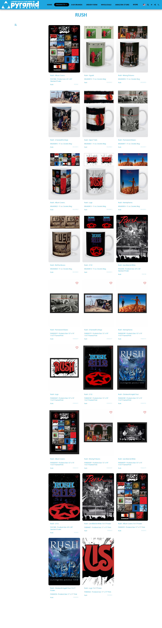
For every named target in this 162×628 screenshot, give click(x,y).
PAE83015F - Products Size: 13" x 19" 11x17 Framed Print (63, 479)
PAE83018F (143, 418)
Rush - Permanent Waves (130, 147)
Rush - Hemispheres (127, 211)
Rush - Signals (91, 82)
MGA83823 (75, 218)
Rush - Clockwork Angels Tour (129, 407)
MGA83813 (109, 218)
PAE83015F (75, 483)
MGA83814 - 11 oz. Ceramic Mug (96, 278)
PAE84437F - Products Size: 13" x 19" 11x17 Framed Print (130, 479)
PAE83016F (109, 415)
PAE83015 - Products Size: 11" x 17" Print (132, 547)
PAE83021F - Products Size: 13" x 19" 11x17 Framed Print (63, 345)
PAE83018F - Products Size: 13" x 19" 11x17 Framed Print (130, 413)
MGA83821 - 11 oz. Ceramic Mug (96, 151)
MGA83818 (143, 89)
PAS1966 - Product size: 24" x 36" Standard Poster (63, 87)
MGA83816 (143, 218)
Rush (52, 92)
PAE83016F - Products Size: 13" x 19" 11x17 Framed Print (97, 410)
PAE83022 (109, 617)
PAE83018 (75, 620)
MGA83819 (109, 89)
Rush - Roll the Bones (60, 274)
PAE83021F (75, 349)
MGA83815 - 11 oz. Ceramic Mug (62, 151)
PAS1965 (75, 548)
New (53, 35)
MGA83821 (109, 155)
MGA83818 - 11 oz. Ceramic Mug (130, 86)
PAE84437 (109, 552)
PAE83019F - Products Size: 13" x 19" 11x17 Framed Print (130, 345)
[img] (64, 55)
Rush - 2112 (90, 274)
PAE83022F (75, 415)
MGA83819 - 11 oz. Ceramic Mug (96, 86)
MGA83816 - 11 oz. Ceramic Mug (130, 215)
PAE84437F (143, 483)
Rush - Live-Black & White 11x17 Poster (96, 541)
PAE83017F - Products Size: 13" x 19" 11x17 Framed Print (97, 345)
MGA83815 (75, 155)
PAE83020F (109, 483)
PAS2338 (143, 284)
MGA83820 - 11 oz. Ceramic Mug (62, 278)
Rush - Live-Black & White (130, 274)
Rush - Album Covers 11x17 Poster (131, 541)
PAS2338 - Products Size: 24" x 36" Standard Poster (131, 279)
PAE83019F (143, 349)
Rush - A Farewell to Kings (62, 147)
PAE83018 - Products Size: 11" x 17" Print (64, 616)
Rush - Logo (89, 211)
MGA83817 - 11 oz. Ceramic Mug (130, 151)
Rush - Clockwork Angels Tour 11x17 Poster (61, 609)
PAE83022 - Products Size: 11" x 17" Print (98, 613)
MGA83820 (75, 282)
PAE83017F (109, 349)
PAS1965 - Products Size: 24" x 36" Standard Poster (63, 544)
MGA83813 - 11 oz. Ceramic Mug (96, 215)
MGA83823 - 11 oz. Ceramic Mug (62, 215)
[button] (148, 5)
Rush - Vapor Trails (93, 147)
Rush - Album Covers (60, 82)
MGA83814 (109, 282)
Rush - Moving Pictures (129, 82)
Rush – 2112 (56, 539)
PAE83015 (143, 552)
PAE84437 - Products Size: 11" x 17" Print (98, 547)
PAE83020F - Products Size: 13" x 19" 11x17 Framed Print (97, 479)
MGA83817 (143, 155)
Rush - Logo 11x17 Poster (96, 607)
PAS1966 (75, 91)
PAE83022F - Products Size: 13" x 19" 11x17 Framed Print (63, 410)
